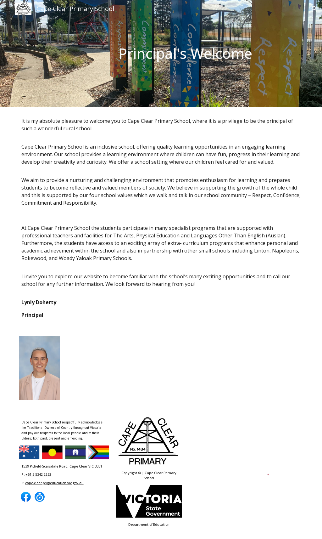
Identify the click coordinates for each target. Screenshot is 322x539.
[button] (7, 8)
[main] (185, 53)
